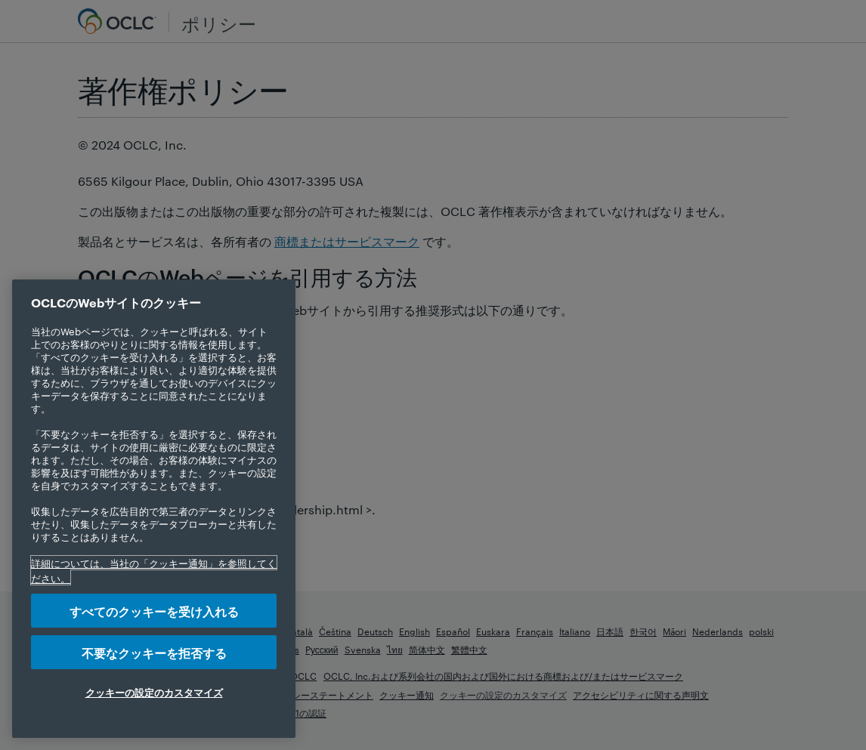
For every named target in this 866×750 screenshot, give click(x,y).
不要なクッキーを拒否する (154, 652)
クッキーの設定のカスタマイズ (154, 692)
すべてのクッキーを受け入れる (154, 610)
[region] (153, 508)
